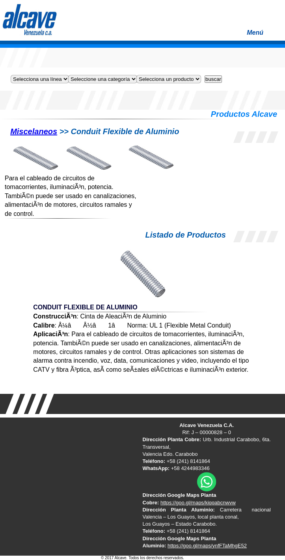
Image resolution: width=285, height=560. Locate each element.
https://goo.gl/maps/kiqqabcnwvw (198, 503)
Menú (264, 35)
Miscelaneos (33, 131)
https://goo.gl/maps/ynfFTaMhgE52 (207, 546)
